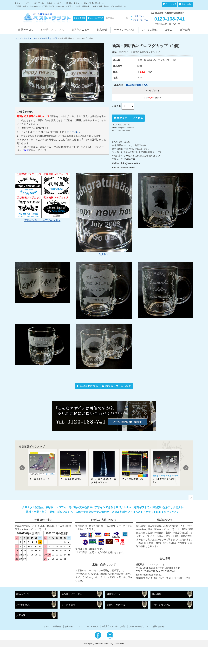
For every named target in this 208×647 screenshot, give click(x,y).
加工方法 (20, 615)
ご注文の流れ (149, 29)
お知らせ (69, 626)
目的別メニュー (80, 29)
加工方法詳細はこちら (136, 85)
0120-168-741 (169, 19)
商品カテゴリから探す (118, 386)
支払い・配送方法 (95, 18)
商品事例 (102, 29)
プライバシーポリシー (139, 626)
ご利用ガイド (138, 16)
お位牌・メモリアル (52, 29)
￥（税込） (153, 97)
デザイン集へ (73, 132)
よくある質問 (79, 18)
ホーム (47, 626)
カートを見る (170, 4)
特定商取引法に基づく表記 (113, 626)
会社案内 (185, 29)
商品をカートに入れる (130, 118)
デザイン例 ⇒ (34, 220)
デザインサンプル (140, 20)
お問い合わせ (187, 4)
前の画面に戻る (89, 386)
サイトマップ (92, 626)
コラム (168, 29)
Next (185, 467)
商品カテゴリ (26, 29)
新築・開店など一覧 (48, 38)
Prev (22, 467)
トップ (18, 38)
